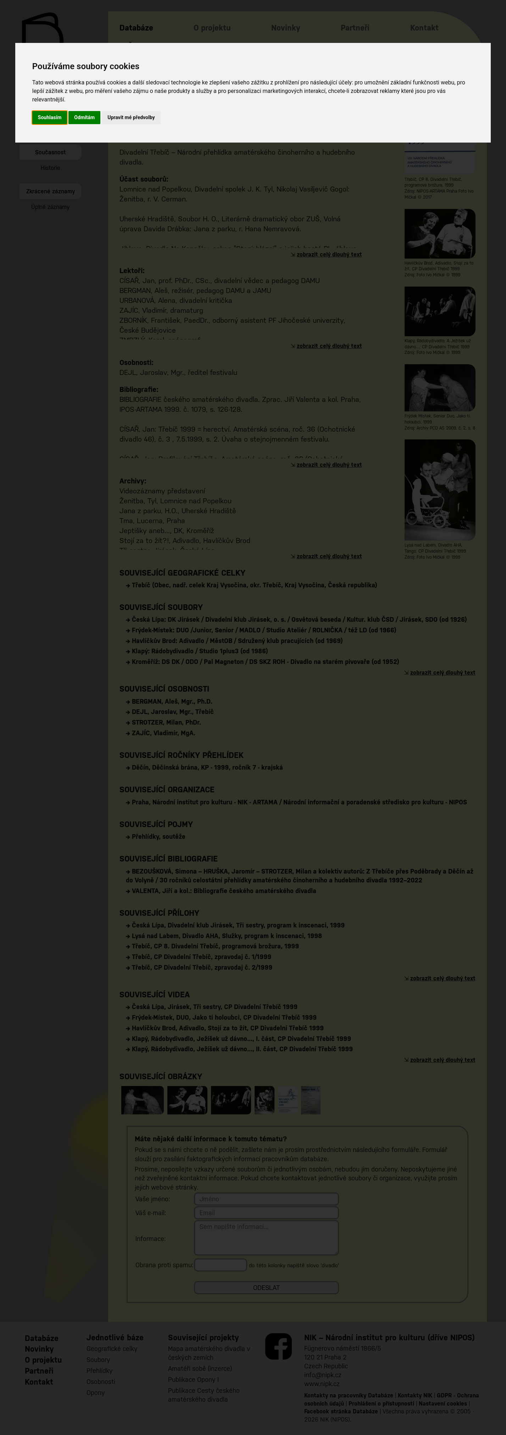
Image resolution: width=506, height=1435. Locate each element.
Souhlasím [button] (50, 117)
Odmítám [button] (84, 117)
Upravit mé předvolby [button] (131, 117)
